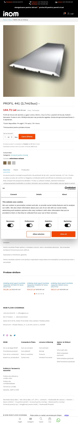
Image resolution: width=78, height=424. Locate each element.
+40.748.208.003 (67, 2)
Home (5, 20)
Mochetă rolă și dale (10, 400)
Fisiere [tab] (15, 170)
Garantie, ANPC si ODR (11, 390)
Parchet (69, 400)
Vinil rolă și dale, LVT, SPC (28, 400)
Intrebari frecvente (45, 357)
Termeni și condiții (9, 387)
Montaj (41, 351)
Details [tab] (39, 194)
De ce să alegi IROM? (10, 348)
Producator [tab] (25, 170)
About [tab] (64, 194)
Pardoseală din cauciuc (56, 400)
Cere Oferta (27, 137)
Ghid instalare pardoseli (65, 358)
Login (72, 14)
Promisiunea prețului (10, 351)
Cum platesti (25, 351)
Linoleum (43, 400)
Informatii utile (62, 350)
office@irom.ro (23, 313)
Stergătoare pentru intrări (28, 404)
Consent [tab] (13, 194)
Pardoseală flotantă (46, 404)
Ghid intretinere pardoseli (66, 361)
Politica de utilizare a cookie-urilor (10, 377)
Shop (10, 20)
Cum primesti (43, 348)
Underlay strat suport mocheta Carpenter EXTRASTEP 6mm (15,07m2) (14, 285)
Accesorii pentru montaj (19, 155)
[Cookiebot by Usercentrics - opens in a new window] (66, 188)
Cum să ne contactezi (11, 354)
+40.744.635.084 (43, 4)
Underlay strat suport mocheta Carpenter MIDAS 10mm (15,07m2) (62, 285)
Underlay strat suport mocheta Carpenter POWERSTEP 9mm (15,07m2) (38, 285)
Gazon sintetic (8, 402)
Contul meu (25, 357)
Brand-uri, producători (11, 357)
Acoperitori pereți (21, 402)
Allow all (63, 234)
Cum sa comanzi (27, 348)
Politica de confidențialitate (9, 382)
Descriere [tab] (6, 170)
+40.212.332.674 (17, 2)
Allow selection (38, 234)
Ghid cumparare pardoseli (62, 354)
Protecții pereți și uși (10, 404)
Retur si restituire (27, 354)
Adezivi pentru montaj (56, 402)
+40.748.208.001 (43, 2)
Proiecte (42, 354)
